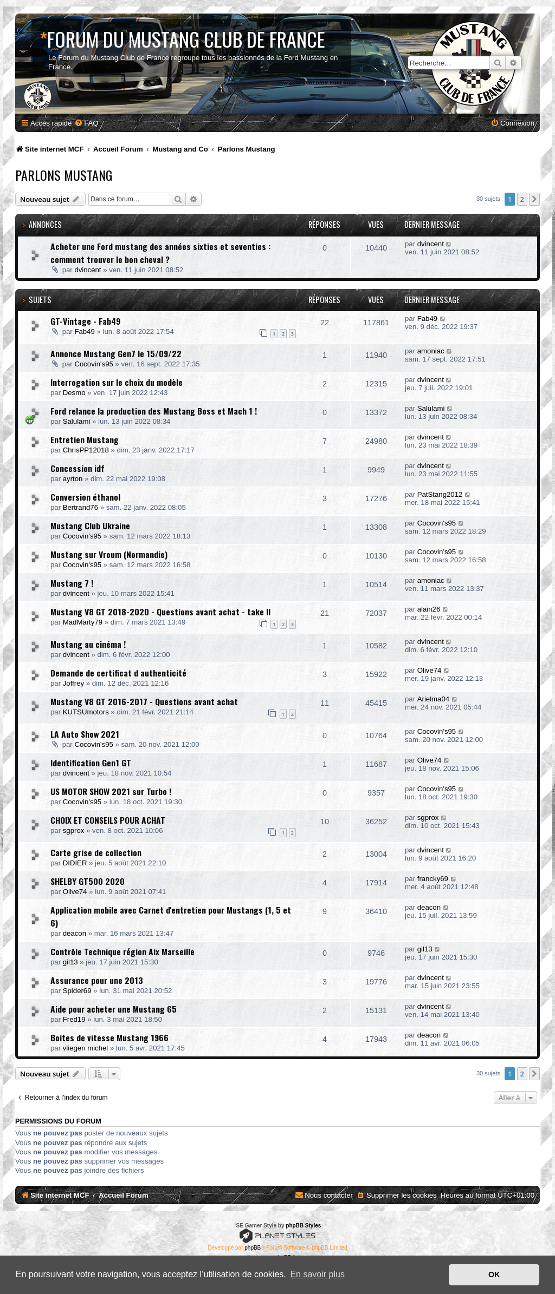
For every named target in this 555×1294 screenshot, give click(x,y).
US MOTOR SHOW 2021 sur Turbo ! (110, 791)
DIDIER (75, 863)
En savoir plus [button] (317, 1274)
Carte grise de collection (95, 852)
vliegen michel (85, 1048)
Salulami (77, 421)
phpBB (252, 1248)
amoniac (430, 351)
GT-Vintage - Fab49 (85, 320)
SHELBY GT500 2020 (87, 881)
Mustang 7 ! (71, 582)
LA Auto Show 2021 (84, 733)
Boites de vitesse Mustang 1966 (109, 1037)
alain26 (429, 609)
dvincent (87, 270)
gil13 (70, 962)
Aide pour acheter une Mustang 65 (113, 1008)
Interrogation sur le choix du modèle (116, 382)
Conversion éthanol (85, 496)
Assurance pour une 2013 (96, 980)
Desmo (74, 393)
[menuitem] (86, 123)
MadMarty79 (82, 622)
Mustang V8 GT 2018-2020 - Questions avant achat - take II (160, 611)
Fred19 (74, 1019)
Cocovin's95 (93, 364)
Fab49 (84, 331)
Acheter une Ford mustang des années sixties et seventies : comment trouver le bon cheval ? (160, 253)
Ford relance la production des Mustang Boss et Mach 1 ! (153, 410)
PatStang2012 (440, 494)
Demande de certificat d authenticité (118, 672)
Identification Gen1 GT (90, 762)
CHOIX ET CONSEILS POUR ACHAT (107, 819)
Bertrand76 (80, 507)
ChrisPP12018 (86, 450)
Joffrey (73, 683)
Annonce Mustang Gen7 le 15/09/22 (116, 353)
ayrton (73, 479)
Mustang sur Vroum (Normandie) (108, 554)
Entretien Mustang (84, 439)
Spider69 (77, 991)
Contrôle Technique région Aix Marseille (122, 951)
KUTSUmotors (86, 712)
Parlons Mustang (63, 175)
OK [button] (494, 1274)
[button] (534, 199)
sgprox (74, 830)
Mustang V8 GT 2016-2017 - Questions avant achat (144, 701)
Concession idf (77, 468)
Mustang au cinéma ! (88, 644)
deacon (74, 933)
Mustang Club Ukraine (90, 525)
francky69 (432, 879)
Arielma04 (433, 699)
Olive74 (429, 670)
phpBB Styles (303, 1226)
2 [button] (522, 199)
